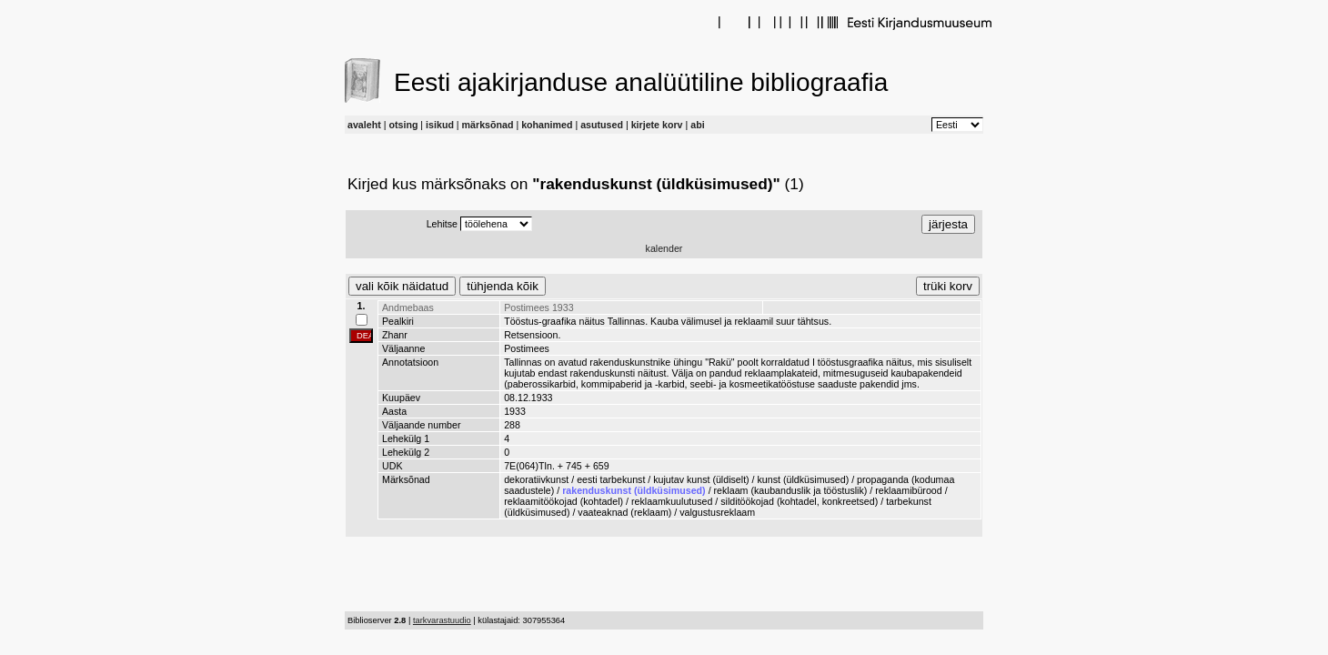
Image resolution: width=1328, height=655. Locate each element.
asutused (601, 124)
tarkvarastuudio (442, 620)
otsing (403, 124)
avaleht (364, 124)
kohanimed (546, 124)
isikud (440, 124)
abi (697, 124)
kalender (664, 248)
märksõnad (488, 124)
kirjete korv (657, 124)
